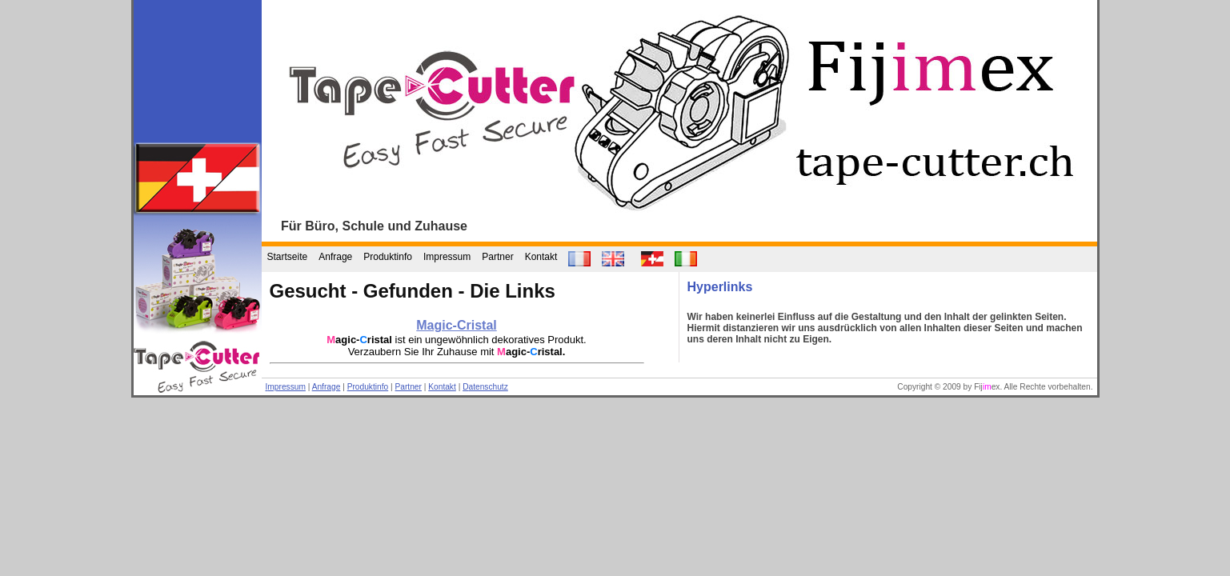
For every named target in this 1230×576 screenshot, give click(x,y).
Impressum (447, 256)
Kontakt (541, 256)
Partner (497, 256)
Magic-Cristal (456, 325)
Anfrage (335, 256)
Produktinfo (387, 256)
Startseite (287, 256)
